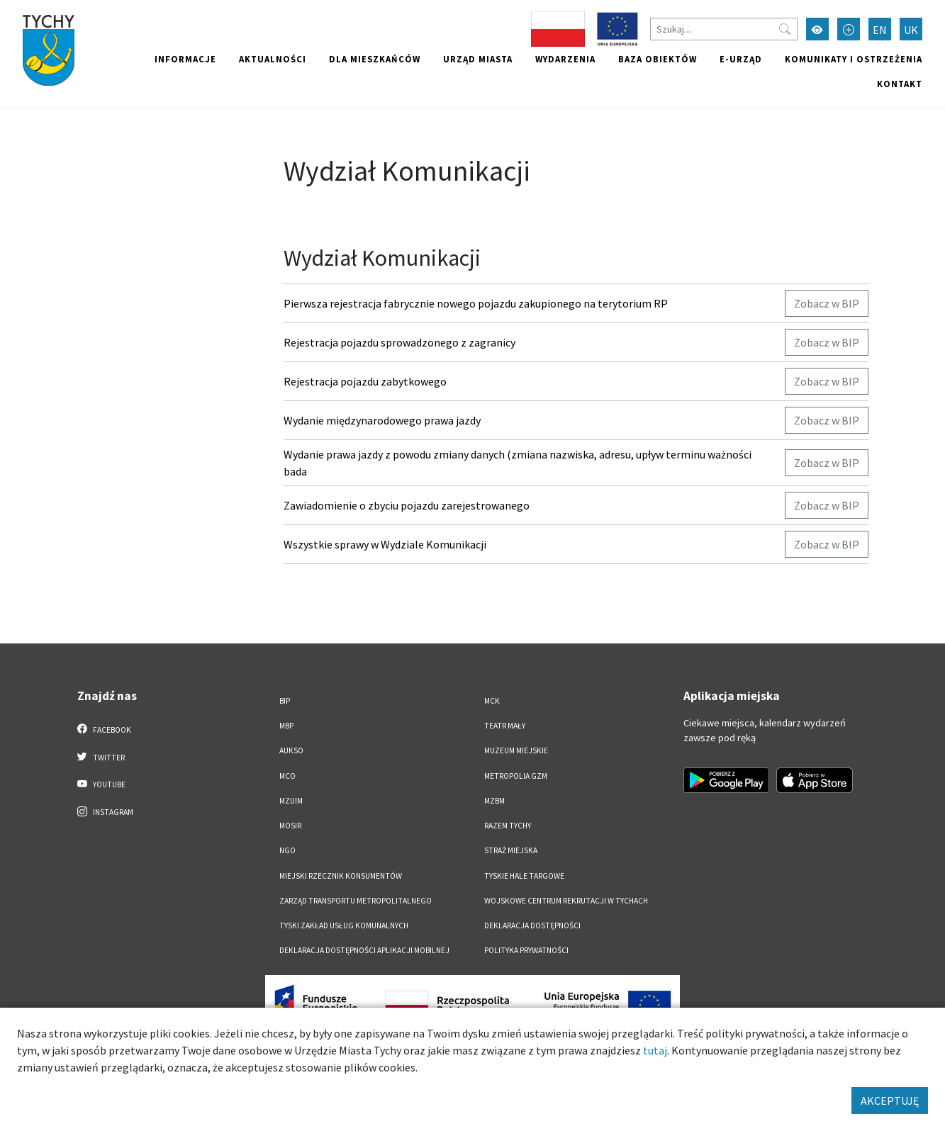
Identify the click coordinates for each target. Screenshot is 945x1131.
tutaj (655, 1050)
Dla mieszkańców (374, 58)
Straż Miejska (510, 850)
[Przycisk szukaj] (785, 29)
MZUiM (291, 801)
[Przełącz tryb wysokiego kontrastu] (817, 29)
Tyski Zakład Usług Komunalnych (343, 925)
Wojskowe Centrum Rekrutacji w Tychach (566, 901)
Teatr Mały (504, 726)
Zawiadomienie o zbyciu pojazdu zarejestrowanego (407, 505)
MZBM (494, 801)
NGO (287, 850)
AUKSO (291, 750)
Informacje (185, 58)
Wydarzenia (565, 58)
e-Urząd (741, 58)
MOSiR (290, 826)
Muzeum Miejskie (516, 750)
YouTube (101, 783)
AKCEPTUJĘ (890, 1100)
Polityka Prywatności (526, 950)
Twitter (101, 756)
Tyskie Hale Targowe (524, 876)
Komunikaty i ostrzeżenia (853, 58)
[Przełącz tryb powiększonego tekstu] (848, 29)
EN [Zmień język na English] (880, 30)
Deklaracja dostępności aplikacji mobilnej (364, 950)
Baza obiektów (657, 58)
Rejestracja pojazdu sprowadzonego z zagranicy (399, 342)
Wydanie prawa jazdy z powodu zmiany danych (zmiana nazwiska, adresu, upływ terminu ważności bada (517, 462)
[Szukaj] (724, 29)
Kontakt (899, 83)
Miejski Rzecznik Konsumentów (340, 876)
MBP (286, 726)
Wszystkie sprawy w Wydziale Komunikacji (385, 544)
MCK (492, 701)
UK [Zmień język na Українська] (911, 30)
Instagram (105, 811)
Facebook (104, 729)
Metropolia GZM (515, 776)
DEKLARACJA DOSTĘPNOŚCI (532, 925)
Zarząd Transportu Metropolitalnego (355, 901)
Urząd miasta (478, 58)
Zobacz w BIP (826, 303)
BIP (284, 701)
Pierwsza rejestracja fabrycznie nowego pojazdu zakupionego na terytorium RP (476, 303)
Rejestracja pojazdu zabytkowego (365, 381)
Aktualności (272, 58)
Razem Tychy (507, 826)
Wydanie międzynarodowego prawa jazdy (382, 420)
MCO (287, 776)
